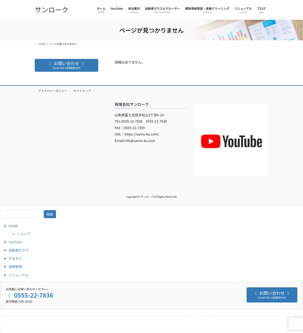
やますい (15, 258)
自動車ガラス (18, 250)
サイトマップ (82, 91)
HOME (13, 225)
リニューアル (18, 274)
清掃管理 (15, 266)
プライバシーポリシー (52, 91)
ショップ (23, 233)
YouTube (15, 241)
